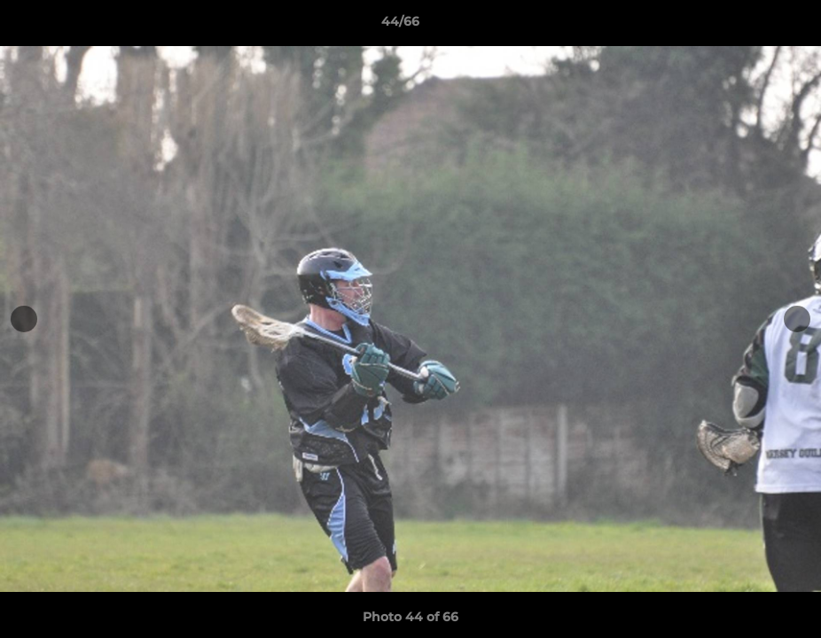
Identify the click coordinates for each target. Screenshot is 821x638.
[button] (746, 26)
